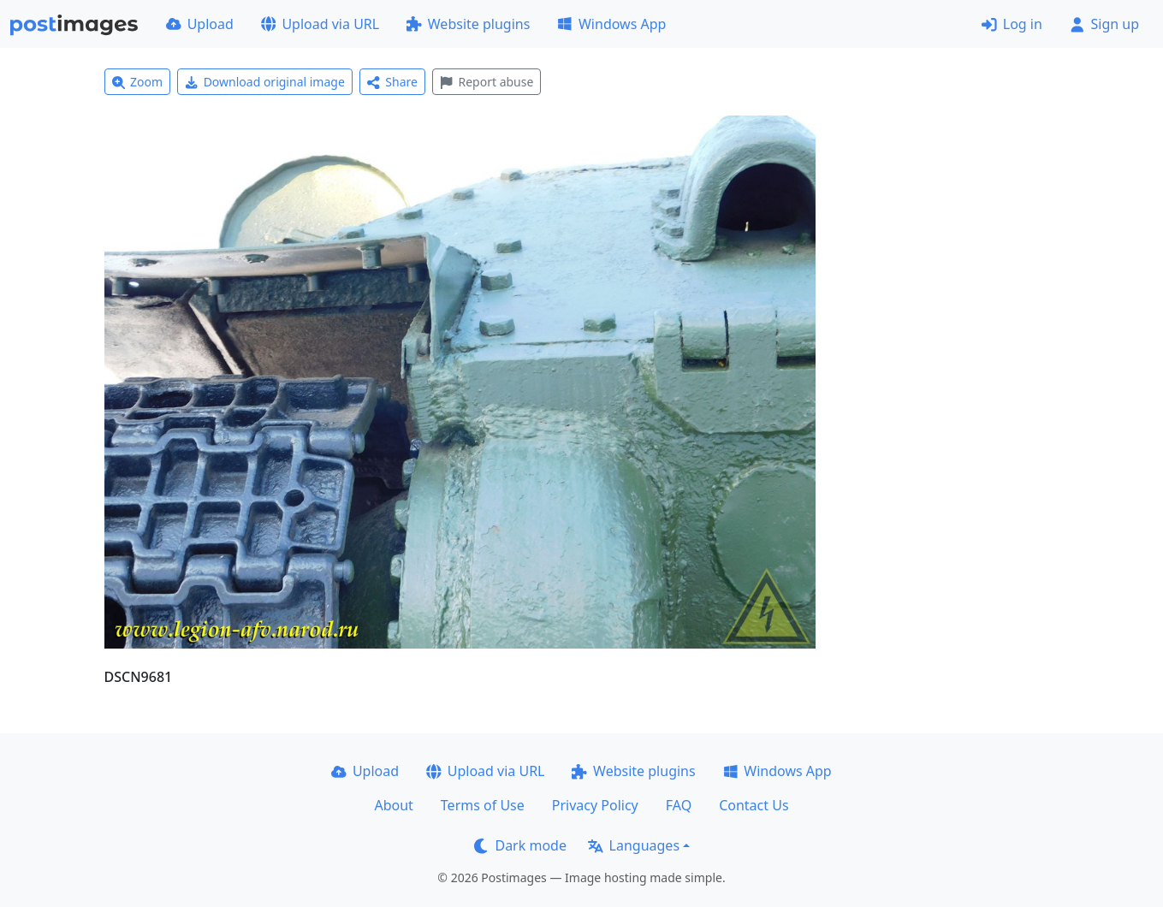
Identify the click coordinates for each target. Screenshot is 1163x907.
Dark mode (520, 845)
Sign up (1104, 24)
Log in (1012, 24)
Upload (200, 24)
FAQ (678, 805)
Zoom (137, 82)
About (393, 805)
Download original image (265, 82)
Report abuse (486, 82)
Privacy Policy (595, 805)
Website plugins (468, 24)
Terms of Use (483, 805)
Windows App (611, 24)
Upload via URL (320, 24)
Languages (633, 845)
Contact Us (753, 805)
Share (392, 82)
